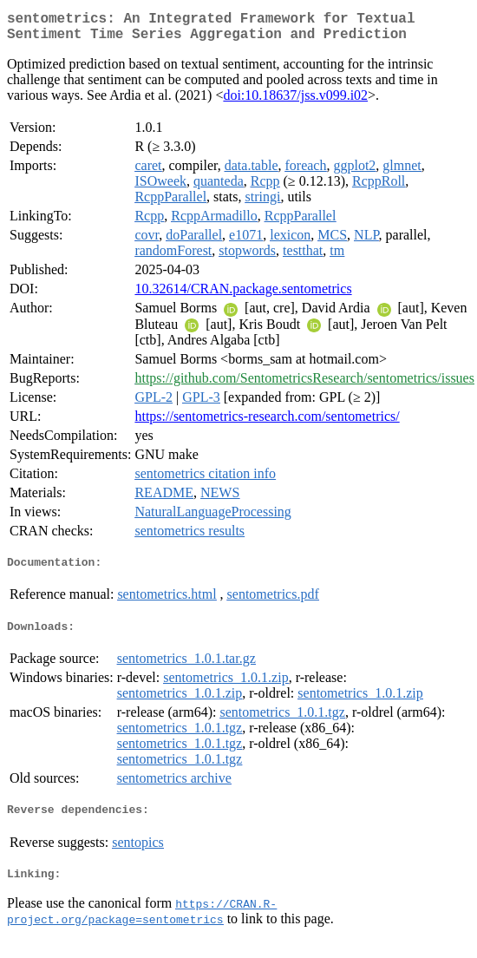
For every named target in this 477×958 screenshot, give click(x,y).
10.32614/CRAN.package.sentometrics (242, 295)
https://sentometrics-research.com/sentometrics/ (266, 423)
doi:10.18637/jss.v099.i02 (295, 102)
